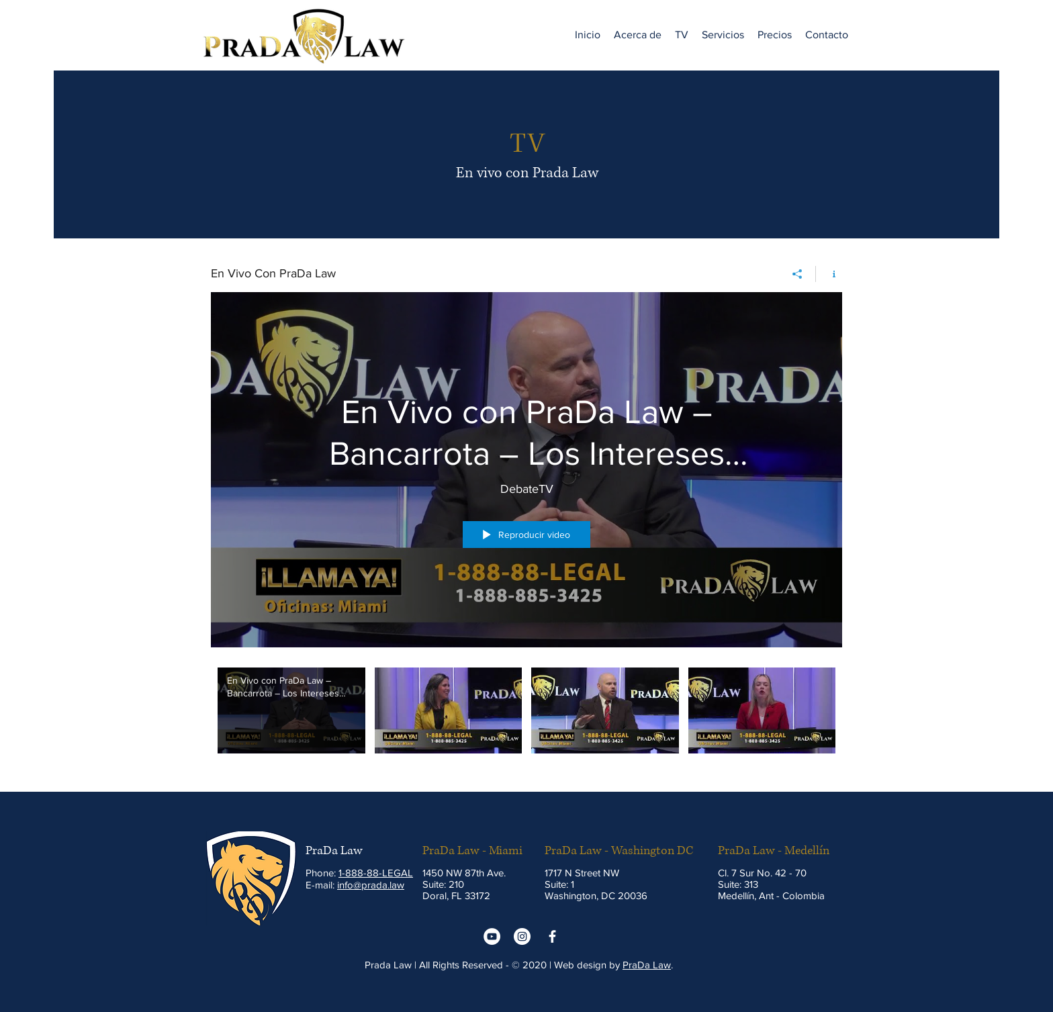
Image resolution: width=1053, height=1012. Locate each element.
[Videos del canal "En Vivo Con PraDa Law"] (526, 719)
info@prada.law (370, 884)
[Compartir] (797, 274)
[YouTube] (492, 936)
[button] (681, 35)
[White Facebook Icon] (552, 936)
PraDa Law (647, 964)
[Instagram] (522, 936)
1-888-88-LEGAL (375, 872)
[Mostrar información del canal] (829, 274)
